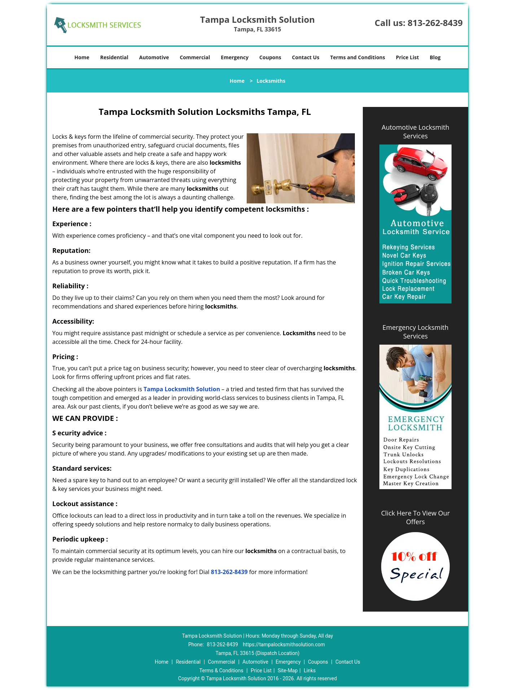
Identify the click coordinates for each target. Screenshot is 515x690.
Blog (435, 57)
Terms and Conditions (357, 57)
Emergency (234, 57)
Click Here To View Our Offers (415, 517)
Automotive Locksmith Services (415, 131)
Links (310, 670)
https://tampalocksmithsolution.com (284, 644)
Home (81, 57)
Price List (407, 57)
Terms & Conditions (221, 670)
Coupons (270, 57)
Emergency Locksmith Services (416, 331)
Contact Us (306, 57)
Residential (114, 57)
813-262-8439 (435, 23)
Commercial (195, 57)
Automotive (154, 57)
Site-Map (288, 670)
